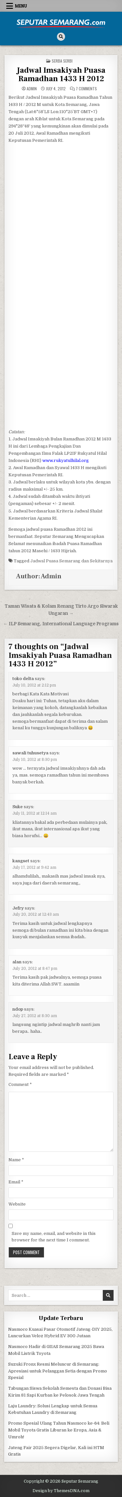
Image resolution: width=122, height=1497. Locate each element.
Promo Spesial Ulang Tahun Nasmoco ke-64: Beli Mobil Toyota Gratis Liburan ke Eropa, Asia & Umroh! (58, 1430)
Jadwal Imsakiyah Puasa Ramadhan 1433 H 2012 (61, 74)
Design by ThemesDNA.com (61, 1491)
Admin (32, 89)
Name (16, 1159)
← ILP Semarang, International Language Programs (61, 623)
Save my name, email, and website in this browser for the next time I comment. (54, 1237)
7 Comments (86, 89)
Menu (21, 5)
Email (15, 1181)
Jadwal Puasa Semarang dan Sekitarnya (71, 560)
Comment (20, 1084)
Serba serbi (62, 61)
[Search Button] (61, 37)
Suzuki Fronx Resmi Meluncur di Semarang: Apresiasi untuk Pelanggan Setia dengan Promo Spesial (57, 1371)
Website (17, 1204)
